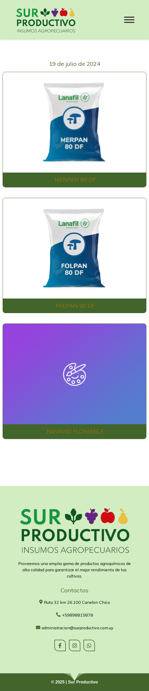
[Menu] (129, 20)
